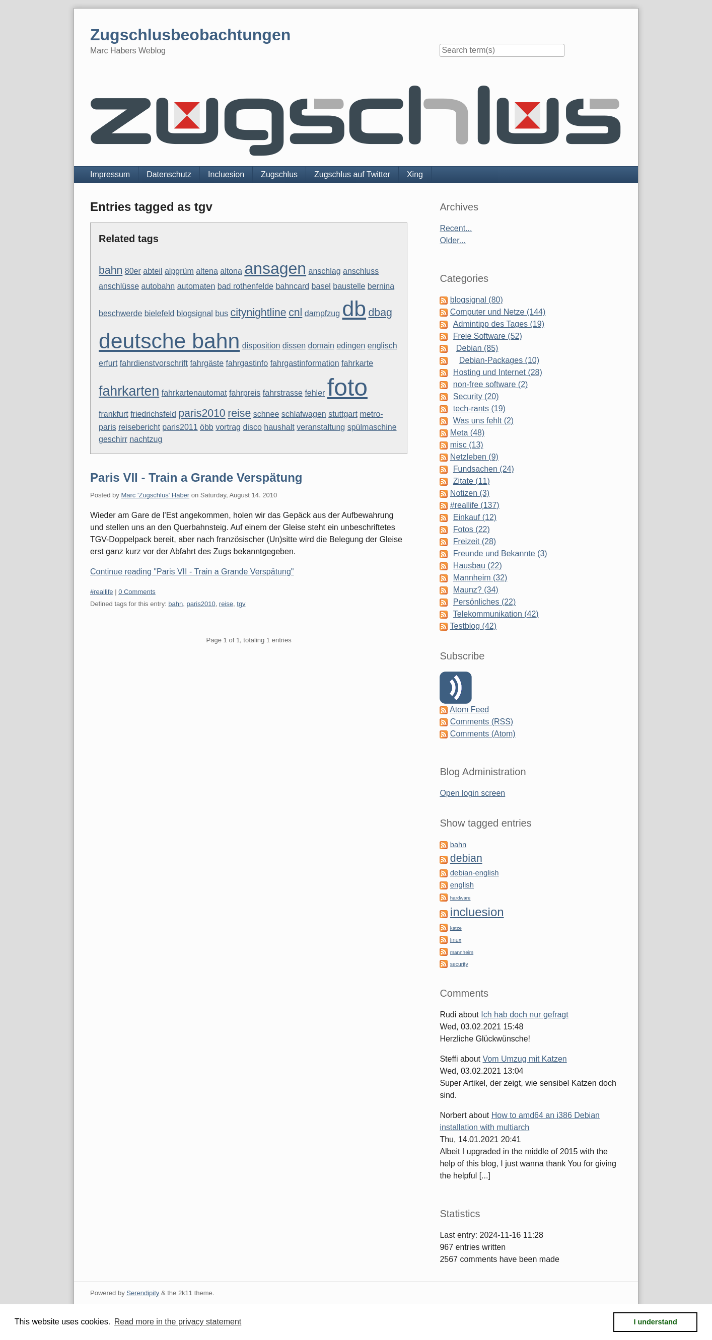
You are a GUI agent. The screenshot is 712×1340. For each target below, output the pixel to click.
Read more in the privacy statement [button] (178, 1321)
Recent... (456, 228)
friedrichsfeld (153, 414)
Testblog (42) (473, 626)
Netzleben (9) (474, 457)
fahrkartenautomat (194, 393)
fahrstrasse (283, 393)
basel (321, 286)
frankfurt (113, 414)
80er (133, 271)
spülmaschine (372, 427)
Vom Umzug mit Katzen (525, 1059)
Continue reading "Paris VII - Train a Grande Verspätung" (192, 571)
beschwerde (120, 313)
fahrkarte (357, 363)
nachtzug (145, 439)
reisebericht (139, 427)
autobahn (158, 286)
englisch (382, 345)
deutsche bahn (169, 341)
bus (221, 313)
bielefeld (160, 313)
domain (321, 345)
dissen (294, 345)
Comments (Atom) (483, 733)
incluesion (477, 912)
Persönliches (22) (484, 602)
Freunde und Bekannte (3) (500, 553)
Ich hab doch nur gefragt (524, 1014)
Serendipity (142, 1293)
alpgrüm (179, 271)
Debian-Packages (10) (499, 360)
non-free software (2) (490, 384)
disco (252, 427)
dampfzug (322, 313)
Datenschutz (169, 174)
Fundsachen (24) (483, 469)
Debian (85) (477, 348)
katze (456, 928)
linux (455, 940)
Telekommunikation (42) (496, 614)
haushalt (279, 427)
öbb (206, 427)
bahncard (292, 286)
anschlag (325, 271)
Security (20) (476, 396)
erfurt (108, 363)
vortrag (228, 427)
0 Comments (137, 591)
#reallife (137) (475, 505)
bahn (110, 270)
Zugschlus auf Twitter (352, 174)
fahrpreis (244, 393)
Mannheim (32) (480, 577)
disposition (261, 345)
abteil (152, 271)
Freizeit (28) (474, 541)
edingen (350, 345)
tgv (241, 604)
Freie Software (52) (487, 336)
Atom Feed (469, 709)
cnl (295, 313)
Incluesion (226, 174)
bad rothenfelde (245, 286)
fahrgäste (207, 363)
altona (231, 271)
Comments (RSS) (481, 721)
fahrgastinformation (304, 363)
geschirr (113, 439)
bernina (381, 286)
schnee (266, 414)
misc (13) (466, 444)
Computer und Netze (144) (497, 312)
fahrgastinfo (247, 363)
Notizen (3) (469, 493)
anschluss (361, 271)
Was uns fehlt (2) (483, 420)
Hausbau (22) (477, 565)
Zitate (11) (471, 481)
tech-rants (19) (479, 408)
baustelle (349, 286)
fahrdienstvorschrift (154, 363)
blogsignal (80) (476, 299)
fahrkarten (129, 391)
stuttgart (343, 414)
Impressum (110, 174)
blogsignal (195, 313)
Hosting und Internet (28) (497, 372)
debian (466, 858)
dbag (380, 313)
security (459, 964)
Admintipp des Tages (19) (498, 324)
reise (239, 413)
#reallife (101, 591)
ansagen (275, 268)
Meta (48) (467, 432)
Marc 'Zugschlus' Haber (155, 495)
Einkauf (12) (474, 517)
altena (207, 271)
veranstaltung (321, 427)
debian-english (474, 873)
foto (347, 387)
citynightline (259, 313)
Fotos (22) (471, 529)
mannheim (461, 952)
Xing (415, 174)
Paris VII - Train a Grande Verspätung (196, 477)
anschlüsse (119, 286)
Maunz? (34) (476, 589)
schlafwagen (303, 414)
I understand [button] (655, 1322)
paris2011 (179, 427)
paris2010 (201, 413)
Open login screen (472, 793)
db (354, 308)
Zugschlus (279, 174)
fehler (315, 393)
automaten (196, 286)
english (462, 885)
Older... (453, 240)
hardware (460, 898)
